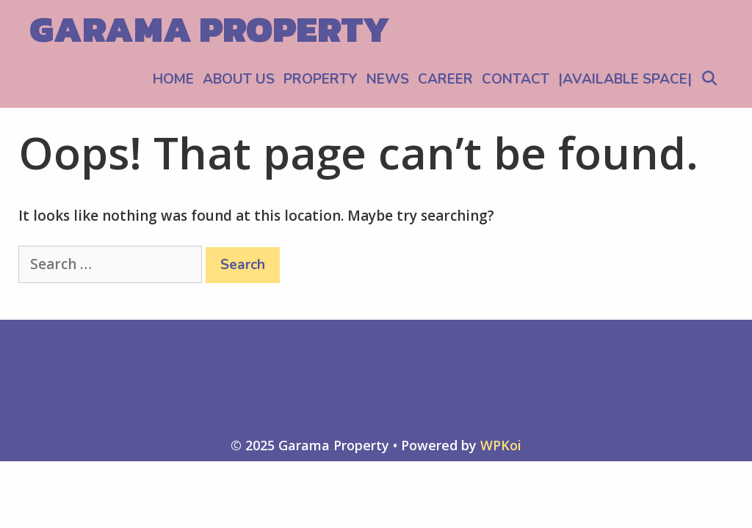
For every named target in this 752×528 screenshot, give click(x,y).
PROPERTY (320, 79)
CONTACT (515, 79)
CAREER (445, 79)
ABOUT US (239, 79)
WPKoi (500, 445)
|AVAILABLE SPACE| (625, 79)
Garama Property (209, 28)
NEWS (387, 79)
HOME (173, 79)
